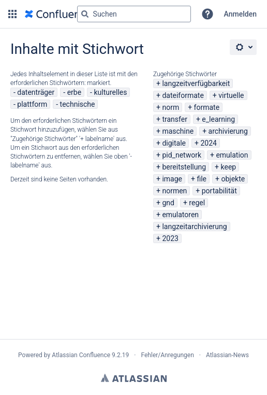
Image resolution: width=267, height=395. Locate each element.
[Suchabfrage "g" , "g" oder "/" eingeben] (134, 14)
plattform (32, 104)
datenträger (35, 92)
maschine (178, 131)
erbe (74, 92)
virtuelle (231, 95)
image (172, 179)
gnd (168, 203)
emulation (232, 155)
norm (170, 107)
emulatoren (180, 214)
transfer (174, 119)
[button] (12, 14)
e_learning (218, 119)
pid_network (181, 155)
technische (77, 104)
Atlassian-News (227, 355)
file (201, 179)
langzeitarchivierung (194, 226)
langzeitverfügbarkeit (196, 83)
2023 (170, 238)
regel (197, 203)
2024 (208, 143)
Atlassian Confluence (81, 355)
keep (228, 167)
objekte (233, 179)
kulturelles (110, 92)
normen (174, 191)
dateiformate (182, 95)
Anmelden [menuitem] (240, 14)
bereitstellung (184, 167)
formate (207, 107)
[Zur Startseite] (58, 14)
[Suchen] (85, 14)
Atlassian (134, 378)
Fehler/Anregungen (167, 355)
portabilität (219, 191)
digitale (174, 143)
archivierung (228, 131)
